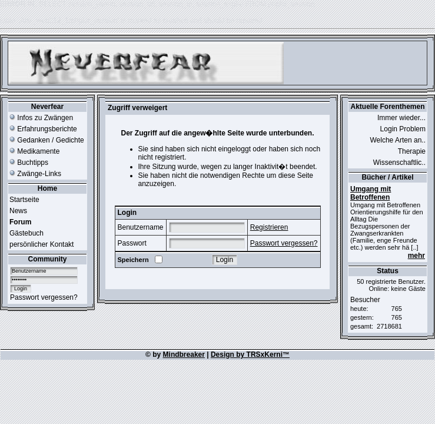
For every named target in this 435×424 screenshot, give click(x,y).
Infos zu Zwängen (41, 118)
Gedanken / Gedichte (46, 140)
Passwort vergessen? (44, 297)
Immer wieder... (401, 118)
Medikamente (34, 151)
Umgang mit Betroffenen (370, 193)
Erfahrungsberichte (43, 129)
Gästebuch (26, 233)
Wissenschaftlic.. (399, 162)
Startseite (24, 200)
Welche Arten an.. (398, 140)
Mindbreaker (184, 354)
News (18, 211)
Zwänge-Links (35, 174)
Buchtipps (28, 162)
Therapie (412, 151)
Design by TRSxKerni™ (250, 354)
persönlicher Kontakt (41, 244)
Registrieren (269, 227)
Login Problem (403, 129)
